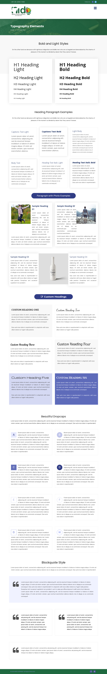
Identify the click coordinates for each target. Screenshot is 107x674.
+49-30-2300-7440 (18, 2)
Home (12, 30)
